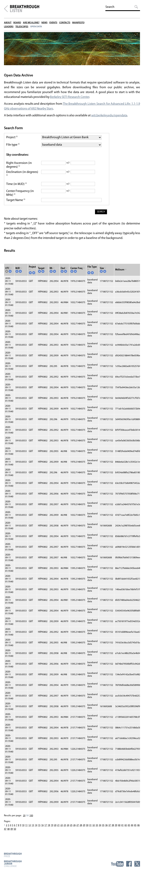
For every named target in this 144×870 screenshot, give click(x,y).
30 (87, 826)
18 (49, 826)
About (7, 22)
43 (129, 826)
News (44, 22)
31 (90, 826)
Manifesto (78, 22)
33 (97, 826)
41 (122, 826)
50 (27, 816)
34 (100, 826)
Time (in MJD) (16, 185)
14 (36, 826)
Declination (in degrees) (22, 175)
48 (8, 830)
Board (17, 22)
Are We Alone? (31, 22)
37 (109, 826)
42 (125, 826)
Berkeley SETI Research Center (70, 98)
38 (113, 826)
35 (103, 826)
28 (81, 826)
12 (29, 826)
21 (58, 826)
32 (93, 826)
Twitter (137, 864)
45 (135, 826)
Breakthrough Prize (13, 855)
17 (45, 826)
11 (26, 826)
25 (71, 826)
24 (68, 826)
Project (12, 138)
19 (52, 826)
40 (119, 826)
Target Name (15, 201)
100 (31, 816)
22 (61, 826)
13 (33, 826)
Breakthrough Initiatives (6, 8)
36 (106, 826)
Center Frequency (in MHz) (20, 194)
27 (77, 826)
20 (24, 816)
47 (5, 830)
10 (23, 826)
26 (74, 826)
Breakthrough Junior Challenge (13, 863)
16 (42, 826)
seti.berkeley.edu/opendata (109, 116)
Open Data (36, 26)
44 (132, 826)
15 (39, 826)
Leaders (8, 26)
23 (65, 826)
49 (11, 830)
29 (84, 826)
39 (116, 826)
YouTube (117, 864)
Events (53, 22)
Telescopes (21, 26)
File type (13, 145)
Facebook (129, 864)
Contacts (64, 22)
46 (138, 826)
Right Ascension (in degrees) (19, 166)
